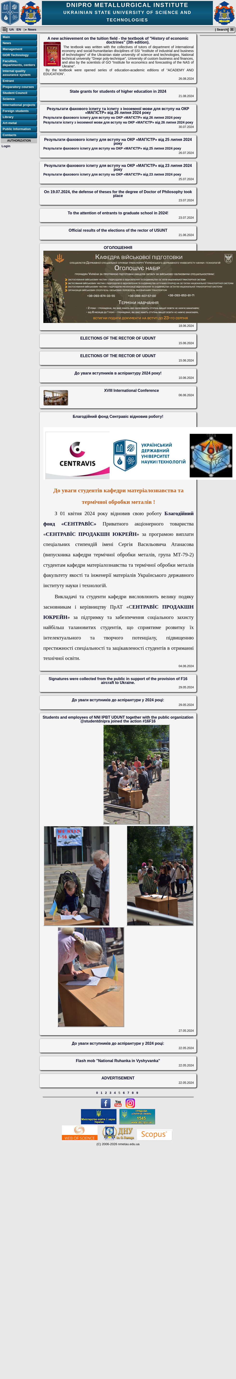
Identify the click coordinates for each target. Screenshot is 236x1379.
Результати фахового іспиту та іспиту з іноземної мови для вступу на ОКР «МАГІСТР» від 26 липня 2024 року (118, 111)
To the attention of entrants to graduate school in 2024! (118, 213)
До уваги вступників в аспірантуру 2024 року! (118, 373)
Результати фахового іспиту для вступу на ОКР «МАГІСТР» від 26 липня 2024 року (112, 117)
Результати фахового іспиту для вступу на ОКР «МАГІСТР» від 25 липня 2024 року (118, 142)
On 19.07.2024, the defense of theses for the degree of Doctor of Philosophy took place (118, 194)
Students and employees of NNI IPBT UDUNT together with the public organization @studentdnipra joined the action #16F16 (118, 719)
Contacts (9, 135)
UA (12, 30)
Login (6, 146)
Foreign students (16, 111)
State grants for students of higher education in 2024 (118, 91)
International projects (19, 105)
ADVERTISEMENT (118, 1078)
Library (8, 117)
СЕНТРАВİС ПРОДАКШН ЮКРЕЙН (91, 534)
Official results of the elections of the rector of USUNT (118, 230)
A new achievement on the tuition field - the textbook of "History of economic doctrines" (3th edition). (118, 40)
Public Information (17, 129)
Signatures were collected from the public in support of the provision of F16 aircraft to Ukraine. (118, 681)
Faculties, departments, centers (19, 63)
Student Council (15, 93)
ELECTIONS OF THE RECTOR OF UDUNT (118, 338)
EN (19, 30)
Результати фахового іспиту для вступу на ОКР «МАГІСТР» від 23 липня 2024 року (118, 168)
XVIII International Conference (131, 391)
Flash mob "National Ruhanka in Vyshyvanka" (118, 1061)
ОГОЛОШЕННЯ (118, 248)
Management (12, 49)
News (31, 30)
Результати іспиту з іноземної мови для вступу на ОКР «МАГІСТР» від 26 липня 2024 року (118, 122)
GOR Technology (16, 55)
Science (9, 99)
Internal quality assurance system (17, 73)
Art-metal (10, 123)
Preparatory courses (18, 87)
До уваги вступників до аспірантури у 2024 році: (118, 700)
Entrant (8, 81)
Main (6, 37)
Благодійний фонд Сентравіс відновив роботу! (118, 416)
